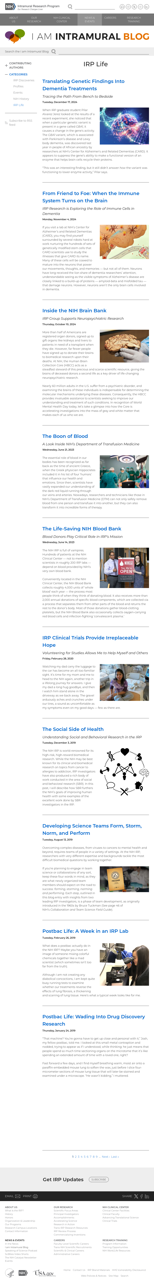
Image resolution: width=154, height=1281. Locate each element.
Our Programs (13, 1224)
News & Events (90, 19)
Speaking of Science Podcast (21, 1250)
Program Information (114, 1243)
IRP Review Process (65, 1231)
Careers (110, 17)
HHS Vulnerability (129, 1270)
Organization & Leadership (20, 1220)
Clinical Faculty (111, 1214)
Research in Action (64, 1224)
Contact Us (79, 1270)
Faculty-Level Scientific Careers (71, 1243)
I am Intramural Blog (16, 1247)
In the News (11, 1243)
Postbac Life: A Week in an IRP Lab (85, 931)
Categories (18, 74)
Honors (9, 1217)
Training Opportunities (115, 1247)
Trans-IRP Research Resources (71, 1227)
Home (67, 1270)
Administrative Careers (66, 1254)
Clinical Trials (110, 1220)
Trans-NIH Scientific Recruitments (73, 1247)
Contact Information (16, 1231)
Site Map (113, 1275)
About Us (13, 19)
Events (18, 92)
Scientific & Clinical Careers (69, 1250)
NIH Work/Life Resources (116, 1250)
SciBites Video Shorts (16, 1254)
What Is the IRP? (14, 1210)
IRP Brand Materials (99, 1270)
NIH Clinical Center (61, 19)
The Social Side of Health (73, 729)
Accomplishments (64, 1217)
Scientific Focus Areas (66, 1210)
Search (124, 1275)
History (9, 1214)
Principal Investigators (66, 1214)
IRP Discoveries (23, 80)
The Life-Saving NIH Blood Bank (81, 529)
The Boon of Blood (65, 436)
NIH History (21, 99)
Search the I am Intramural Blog (27, 51)
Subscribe (98, 1179)
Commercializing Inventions (69, 1234)
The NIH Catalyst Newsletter (20, 1257)
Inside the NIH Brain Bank (74, 311)
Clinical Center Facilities (116, 1210)
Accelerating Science (65, 1220)
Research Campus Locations (21, 1227)
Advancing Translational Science (121, 1217)
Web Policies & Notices (93, 1275)
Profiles (18, 86)
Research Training (134, 19)
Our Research (34, 19)
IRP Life (18, 105)
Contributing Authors (20, 65)
